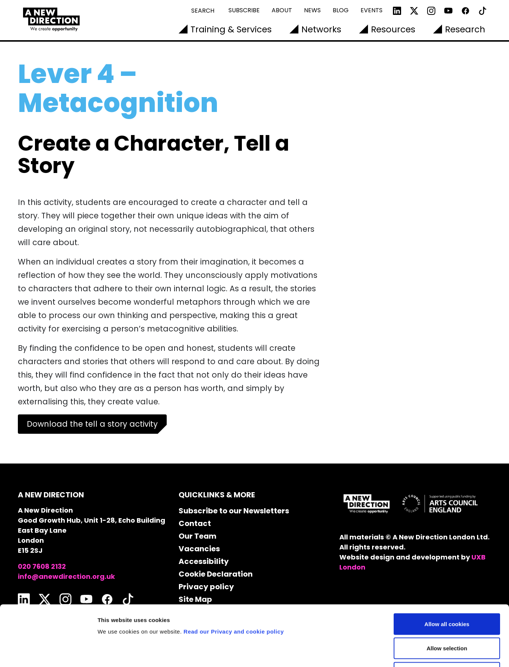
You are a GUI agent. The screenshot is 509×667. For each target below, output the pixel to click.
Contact (195, 523)
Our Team (198, 536)
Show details (390, 652)
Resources (393, 29)
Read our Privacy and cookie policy (233, 577)
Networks (321, 29)
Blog (341, 10)
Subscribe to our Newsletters (234, 511)
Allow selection (446, 594)
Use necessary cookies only (447, 618)
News (312, 10)
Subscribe (244, 10)
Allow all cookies (447, 569)
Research (465, 29)
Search (202, 10)
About (282, 10)
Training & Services (231, 29)
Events (371, 10)
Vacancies (199, 548)
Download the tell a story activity (92, 424)
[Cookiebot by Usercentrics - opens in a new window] (48, 652)
